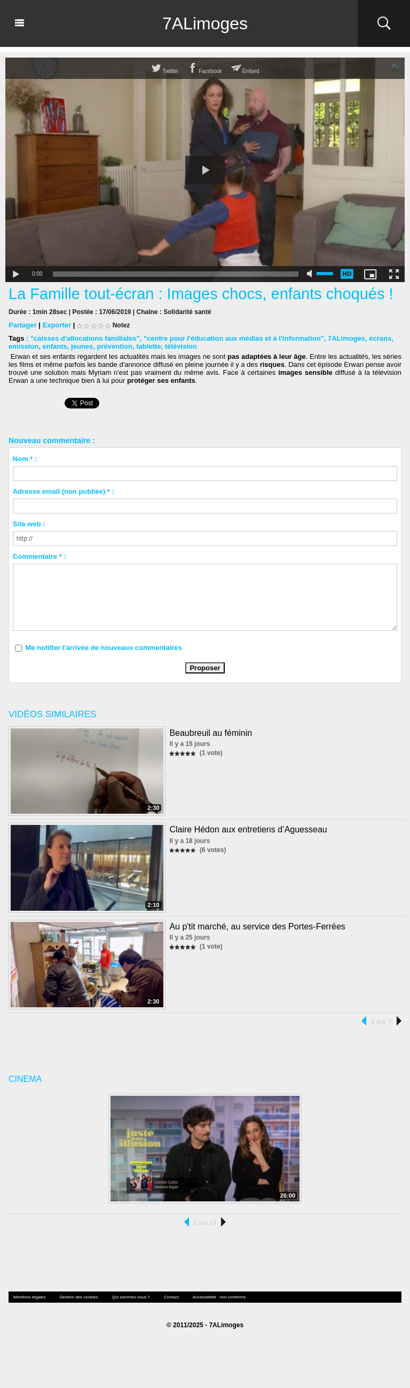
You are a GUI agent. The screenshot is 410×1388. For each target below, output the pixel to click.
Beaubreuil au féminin (210, 732)
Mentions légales (29, 1297)
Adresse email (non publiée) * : (63, 491)
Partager (23, 325)
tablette (148, 346)
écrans (380, 338)
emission (23, 346)
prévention (114, 346)
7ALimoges (205, 23)
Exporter (57, 325)
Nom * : (25, 459)
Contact (171, 1297)
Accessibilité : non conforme (219, 1297)
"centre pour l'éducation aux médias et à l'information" (234, 338)
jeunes (82, 346)
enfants (55, 346)
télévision (181, 346)
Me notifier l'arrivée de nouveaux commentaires (103, 648)
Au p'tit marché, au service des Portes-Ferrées (257, 926)
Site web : (29, 524)
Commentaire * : (39, 556)
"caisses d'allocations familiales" (85, 338)
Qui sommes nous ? (131, 1297)
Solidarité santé (187, 312)
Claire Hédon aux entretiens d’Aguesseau (248, 829)
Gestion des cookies (78, 1297)
